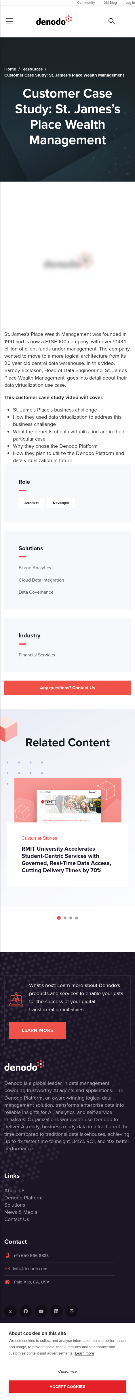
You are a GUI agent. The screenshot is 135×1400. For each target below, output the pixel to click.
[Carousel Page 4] (76, 918)
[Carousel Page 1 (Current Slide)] (59, 918)
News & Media (20, 1212)
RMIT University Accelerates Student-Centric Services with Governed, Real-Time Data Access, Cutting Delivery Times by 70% (66, 859)
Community (86, 2)
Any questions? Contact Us (67, 687)
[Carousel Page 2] (65, 918)
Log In (130, 2)
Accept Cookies (67, 1386)
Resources (32, 69)
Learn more (37, 1030)
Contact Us (16, 1219)
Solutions (14, 1205)
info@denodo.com (25, 1269)
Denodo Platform (23, 1197)
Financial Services (37, 655)
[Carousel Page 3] (70, 918)
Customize (67, 1371)
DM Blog (110, 2)
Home (10, 69)
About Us (14, 1190)
